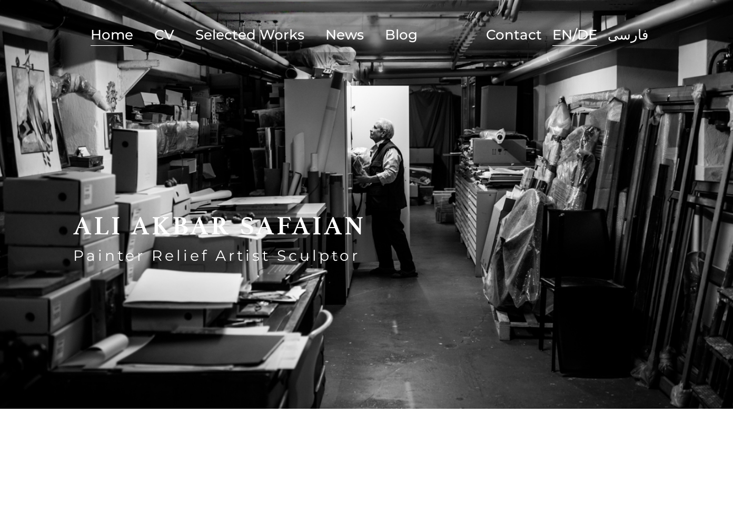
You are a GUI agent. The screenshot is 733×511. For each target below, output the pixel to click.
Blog (401, 34)
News (344, 34)
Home (112, 34)
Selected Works (249, 34)
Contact (514, 34)
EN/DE (574, 34)
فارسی (628, 34)
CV (164, 34)
